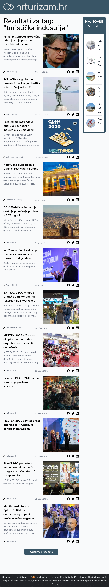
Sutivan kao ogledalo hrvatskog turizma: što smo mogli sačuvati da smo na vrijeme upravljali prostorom (100, 77)
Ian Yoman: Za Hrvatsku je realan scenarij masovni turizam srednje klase (20, 254)
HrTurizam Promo (13, 327)
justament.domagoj (14, 157)
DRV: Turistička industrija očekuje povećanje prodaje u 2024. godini (20, 211)
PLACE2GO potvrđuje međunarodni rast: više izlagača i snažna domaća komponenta (19, 469)
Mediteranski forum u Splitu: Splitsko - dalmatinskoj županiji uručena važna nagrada (18, 512)
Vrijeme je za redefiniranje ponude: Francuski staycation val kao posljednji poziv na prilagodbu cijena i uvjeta (100, 45)
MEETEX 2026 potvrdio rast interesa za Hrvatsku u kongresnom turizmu (21, 425)
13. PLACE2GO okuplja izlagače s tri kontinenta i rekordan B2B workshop (19, 297)
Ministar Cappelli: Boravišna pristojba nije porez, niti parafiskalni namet (21, 40)
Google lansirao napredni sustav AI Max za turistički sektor (100, 61)
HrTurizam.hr (11, 242)
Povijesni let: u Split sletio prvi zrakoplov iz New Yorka (100, 108)
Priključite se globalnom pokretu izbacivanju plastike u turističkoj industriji (21, 83)
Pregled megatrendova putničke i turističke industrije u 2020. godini (19, 126)
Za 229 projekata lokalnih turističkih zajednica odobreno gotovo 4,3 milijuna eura (100, 92)
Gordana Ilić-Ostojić (14, 199)
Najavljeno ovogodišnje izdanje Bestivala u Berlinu (20, 167)
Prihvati (55, 584)
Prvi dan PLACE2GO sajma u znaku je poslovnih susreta (21, 382)
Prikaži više (100, 580)
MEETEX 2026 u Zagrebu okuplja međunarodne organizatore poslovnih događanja (19, 341)
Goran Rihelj (11, 71)
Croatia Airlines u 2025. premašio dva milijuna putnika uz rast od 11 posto (100, 123)
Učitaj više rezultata (41, 552)
